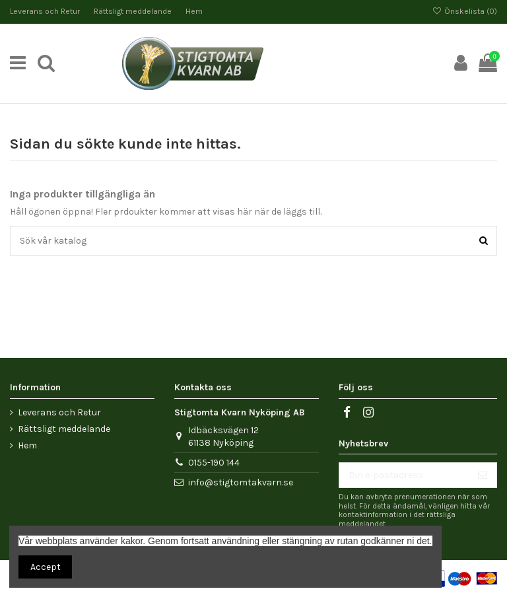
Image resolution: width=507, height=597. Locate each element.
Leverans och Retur (46, 11)
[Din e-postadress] (404, 475)
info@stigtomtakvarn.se (240, 482)
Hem (194, 11)
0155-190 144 (214, 462)
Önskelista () (464, 11)
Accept (45, 567)
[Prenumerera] (482, 475)
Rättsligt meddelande (134, 11)
